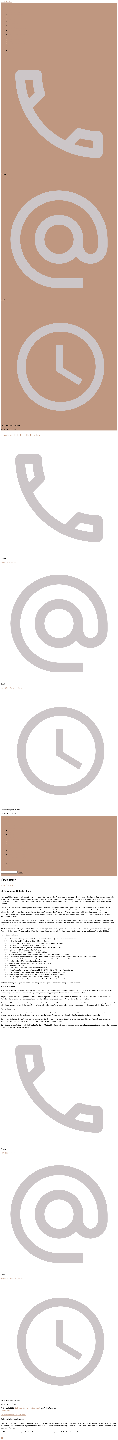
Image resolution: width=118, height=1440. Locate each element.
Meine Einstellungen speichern (12, 1436)
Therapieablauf (13, 17)
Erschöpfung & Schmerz (17, 37)
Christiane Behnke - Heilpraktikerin (28, 1408)
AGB (10, 52)
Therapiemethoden (11, 23)
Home (6, 8)
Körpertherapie (13, 26)
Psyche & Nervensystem (17, 39)
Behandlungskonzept (12, 12)
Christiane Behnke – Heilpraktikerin (22, 435)
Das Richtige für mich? (16, 21)
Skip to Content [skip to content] (6, 2)
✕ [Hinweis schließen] (1, 1438)
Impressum (12, 50)
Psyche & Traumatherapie (17, 28)
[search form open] (1, 870)
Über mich (8, 10)
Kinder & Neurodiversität (17, 43)
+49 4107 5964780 (8, 178)
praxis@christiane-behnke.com (12, 304)
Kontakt (7, 46)
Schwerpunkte (9, 32)
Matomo (23, 1415)
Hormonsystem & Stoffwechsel (19, 35)
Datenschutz (9, 48)
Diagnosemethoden (15, 15)
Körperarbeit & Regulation (17, 30)
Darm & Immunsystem (16, 41)
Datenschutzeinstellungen (10, 1415)
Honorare (11, 19)
